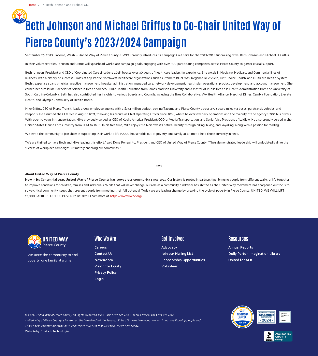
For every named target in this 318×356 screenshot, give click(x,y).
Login (99, 278)
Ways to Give (176, 15)
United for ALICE (242, 259)
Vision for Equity (108, 266)
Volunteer (169, 266)
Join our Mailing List (177, 253)
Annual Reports (240, 247)
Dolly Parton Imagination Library (254, 253)
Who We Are (127, 15)
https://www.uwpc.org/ (126, 196)
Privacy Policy (106, 272)
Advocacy (169, 247)
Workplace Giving (232, 15)
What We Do (151, 15)
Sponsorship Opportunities (183, 259)
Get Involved (202, 15)
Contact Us (104, 253)
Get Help (259, 15)
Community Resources (289, 15)
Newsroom (104, 259)
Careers (101, 247)
